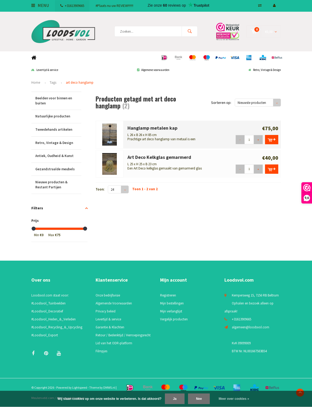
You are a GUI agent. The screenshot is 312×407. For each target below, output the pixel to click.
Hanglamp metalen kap (152, 128)
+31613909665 (72, 5)
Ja (174, 399)
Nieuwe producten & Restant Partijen (58, 185)
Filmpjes (101, 351)
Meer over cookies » (234, 399)
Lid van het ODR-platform (114, 343)
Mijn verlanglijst (171, 311)
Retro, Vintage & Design (265, 70)
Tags (53, 82)
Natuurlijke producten (58, 116)
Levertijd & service (44, 70)
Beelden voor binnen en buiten (58, 101)
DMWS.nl (109, 387)
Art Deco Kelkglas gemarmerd (159, 157)
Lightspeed (79, 387)
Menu (40, 5)
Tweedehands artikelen (58, 129)
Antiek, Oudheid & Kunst (58, 156)
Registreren (168, 295)
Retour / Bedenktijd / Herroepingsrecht (123, 335)
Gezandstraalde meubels (58, 169)
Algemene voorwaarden (153, 70)
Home (34, 57)
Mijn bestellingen (172, 303)
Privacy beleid (106, 311)
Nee (199, 399)
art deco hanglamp (79, 82)
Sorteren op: (221, 102)
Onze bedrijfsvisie (108, 295)
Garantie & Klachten (110, 327)
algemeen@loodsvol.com (250, 327)
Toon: (100, 189)
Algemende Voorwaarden (114, 303)
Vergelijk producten (174, 319)
